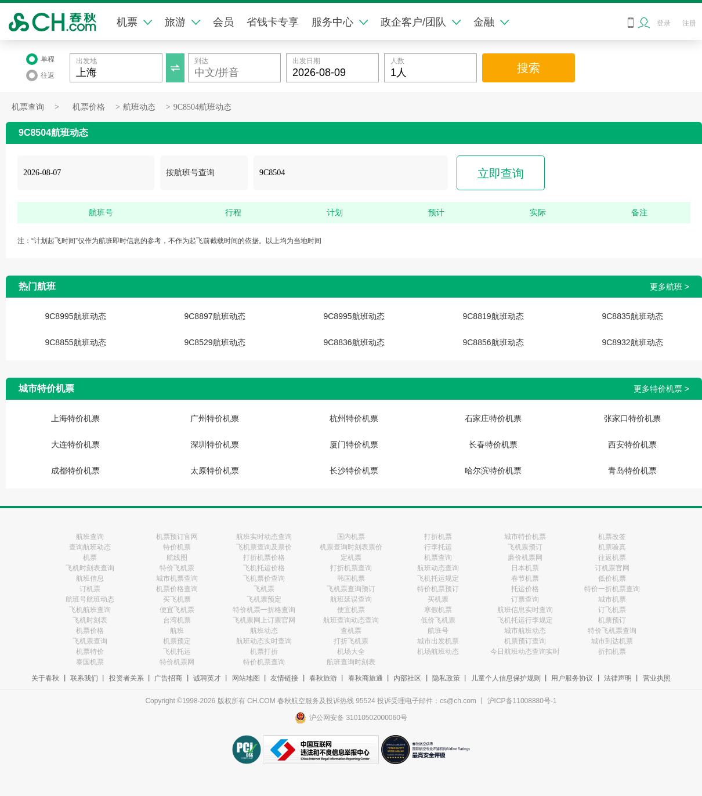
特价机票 (177, 547)
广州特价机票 (214, 418)
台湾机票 (177, 620)
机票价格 (89, 107)
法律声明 (618, 678)
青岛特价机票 (632, 470)
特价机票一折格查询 (264, 610)
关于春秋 (45, 678)
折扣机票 (612, 651)
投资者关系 (126, 678)
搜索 (528, 67)
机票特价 (90, 651)
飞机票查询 (90, 641)
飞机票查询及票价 (264, 547)
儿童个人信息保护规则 (506, 678)
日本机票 (525, 568)
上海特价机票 (75, 418)
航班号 (438, 631)
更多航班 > (669, 286)
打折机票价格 (264, 557)
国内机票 (351, 537)
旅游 (182, 22)
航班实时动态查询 (264, 537)
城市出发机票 (438, 641)
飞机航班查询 (90, 610)
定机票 (351, 557)
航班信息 (90, 578)
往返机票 (612, 557)
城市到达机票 (612, 641)
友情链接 (284, 678)
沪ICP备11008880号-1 (522, 701)
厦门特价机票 (354, 444)
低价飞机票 (438, 620)
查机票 (351, 631)
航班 (177, 631)
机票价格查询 (177, 589)
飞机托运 (177, 651)
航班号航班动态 (90, 599)
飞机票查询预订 (351, 589)
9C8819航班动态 (492, 316)
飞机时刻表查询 (90, 568)
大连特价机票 (75, 444)
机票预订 (612, 620)
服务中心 (340, 22)
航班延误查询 (351, 599)
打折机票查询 (351, 568)
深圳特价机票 (214, 444)
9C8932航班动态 (632, 342)
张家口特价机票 (632, 418)
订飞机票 (612, 610)
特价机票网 (177, 662)
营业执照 (657, 678)
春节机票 (525, 578)
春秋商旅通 (365, 678)
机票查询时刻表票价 (351, 547)
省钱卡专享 (273, 22)
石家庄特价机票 (493, 418)
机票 (134, 22)
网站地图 (246, 678)
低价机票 (612, 578)
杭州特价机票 (354, 418)
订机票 (89, 589)
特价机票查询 (264, 662)
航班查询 (90, 537)
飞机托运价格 (264, 568)
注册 (689, 23)
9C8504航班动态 (202, 107)
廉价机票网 (525, 557)
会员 (223, 22)
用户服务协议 (572, 678)
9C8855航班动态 (75, 342)
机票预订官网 (177, 537)
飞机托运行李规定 (525, 620)
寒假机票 (438, 610)
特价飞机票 (177, 568)
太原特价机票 (214, 470)
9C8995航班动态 (75, 316)
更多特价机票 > (661, 388)
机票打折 (264, 651)
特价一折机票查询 (612, 589)
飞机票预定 (264, 599)
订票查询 (525, 599)
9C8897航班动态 (214, 316)
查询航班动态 (90, 547)
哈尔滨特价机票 (493, 470)
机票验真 (612, 547)
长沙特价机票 (354, 470)
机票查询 (28, 107)
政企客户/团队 (421, 22)
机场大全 (351, 651)
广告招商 (168, 678)
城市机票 (612, 599)
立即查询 (500, 173)
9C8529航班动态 (214, 342)
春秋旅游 (323, 678)
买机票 (438, 599)
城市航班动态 (525, 631)
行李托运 (438, 547)
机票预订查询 (525, 641)
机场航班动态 (438, 651)
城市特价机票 (525, 537)
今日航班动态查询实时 (525, 651)
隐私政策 (446, 678)
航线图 (177, 557)
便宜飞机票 (177, 610)
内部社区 (407, 678)
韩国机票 (351, 578)
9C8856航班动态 (492, 342)
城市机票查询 (177, 578)
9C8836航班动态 (353, 342)
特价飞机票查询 (612, 631)
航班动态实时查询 (264, 641)
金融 (491, 22)
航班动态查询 (438, 568)
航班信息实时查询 (525, 610)
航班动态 (139, 107)
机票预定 (177, 641)
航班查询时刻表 (351, 662)
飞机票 (264, 589)
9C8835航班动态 (632, 316)
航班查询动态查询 (351, 620)
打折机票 (438, 537)
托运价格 (525, 589)
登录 (664, 23)
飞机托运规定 (438, 578)
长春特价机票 (493, 444)
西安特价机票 (632, 444)
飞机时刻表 (90, 620)
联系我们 (84, 678)
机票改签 (612, 537)
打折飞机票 (351, 641)
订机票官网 (612, 568)
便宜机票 (351, 610)
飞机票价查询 (264, 578)
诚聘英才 (207, 678)
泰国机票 (90, 662)
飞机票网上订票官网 (264, 620)
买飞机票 (177, 599)
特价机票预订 (438, 589)
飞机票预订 (525, 547)
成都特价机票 (75, 470)
